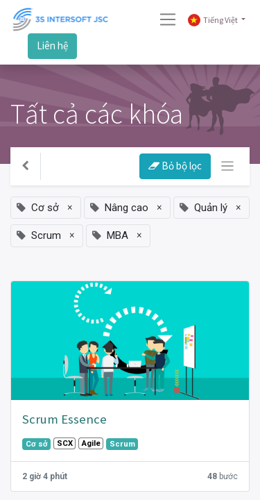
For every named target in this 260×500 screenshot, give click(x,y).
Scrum (122, 444)
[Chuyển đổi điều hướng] (227, 166)
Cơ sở (37, 444)
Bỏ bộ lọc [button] (175, 165)
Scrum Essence (64, 419)
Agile (91, 443)
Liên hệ (52, 45)
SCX (65, 443)
